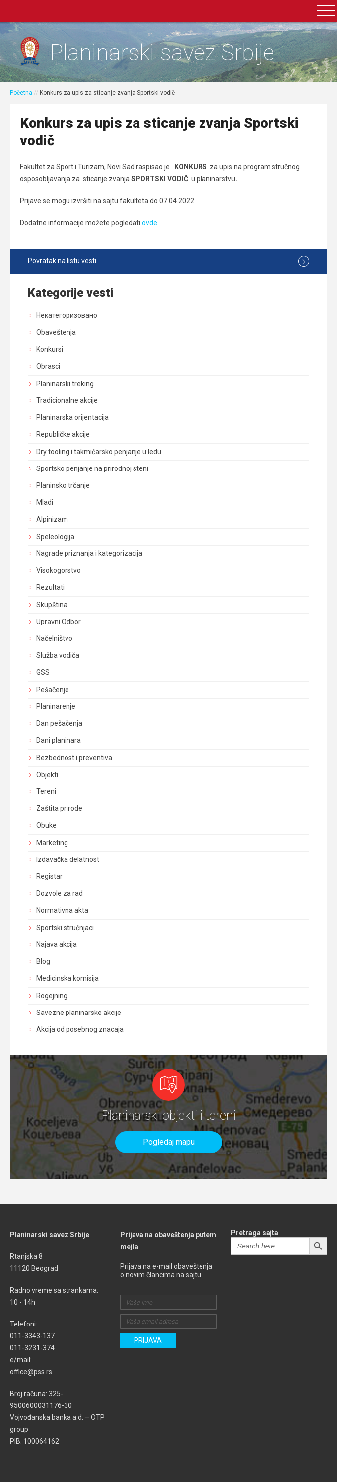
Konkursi (49, 349)
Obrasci (48, 366)
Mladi (44, 502)
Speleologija (55, 537)
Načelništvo (54, 638)
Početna (21, 92)
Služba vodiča (57, 655)
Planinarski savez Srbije (162, 52)
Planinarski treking (65, 384)
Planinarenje (55, 706)
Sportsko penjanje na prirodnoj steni (92, 468)
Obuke (46, 825)
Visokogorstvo (58, 570)
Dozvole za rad (59, 893)
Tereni (46, 791)
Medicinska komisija (67, 978)
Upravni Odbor (58, 621)
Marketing (52, 843)
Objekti (47, 775)
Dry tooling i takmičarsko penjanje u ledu (98, 452)
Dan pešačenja (59, 723)
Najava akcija (56, 944)
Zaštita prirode (59, 808)
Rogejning (51, 996)
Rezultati (50, 587)
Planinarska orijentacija (72, 417)
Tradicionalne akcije (67, 400)
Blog (43, 961)
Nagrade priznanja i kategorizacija (89, 553)
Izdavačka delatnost (67, 859)
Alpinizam (52, 519)
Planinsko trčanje (63, 485)
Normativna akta (62, 910)
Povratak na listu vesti (168, 261)
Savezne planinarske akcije (78, 1012)
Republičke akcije (63, 434)
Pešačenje (52, 690)
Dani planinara (58, 740)
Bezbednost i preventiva (74, 758)
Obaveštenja (56, 332)
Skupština (51, 605)
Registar (49, 876)
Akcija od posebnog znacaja (80, 1029)
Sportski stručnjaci (65, 928)
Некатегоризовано (66, 315)
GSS (43, 672)
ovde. (150, 223)
